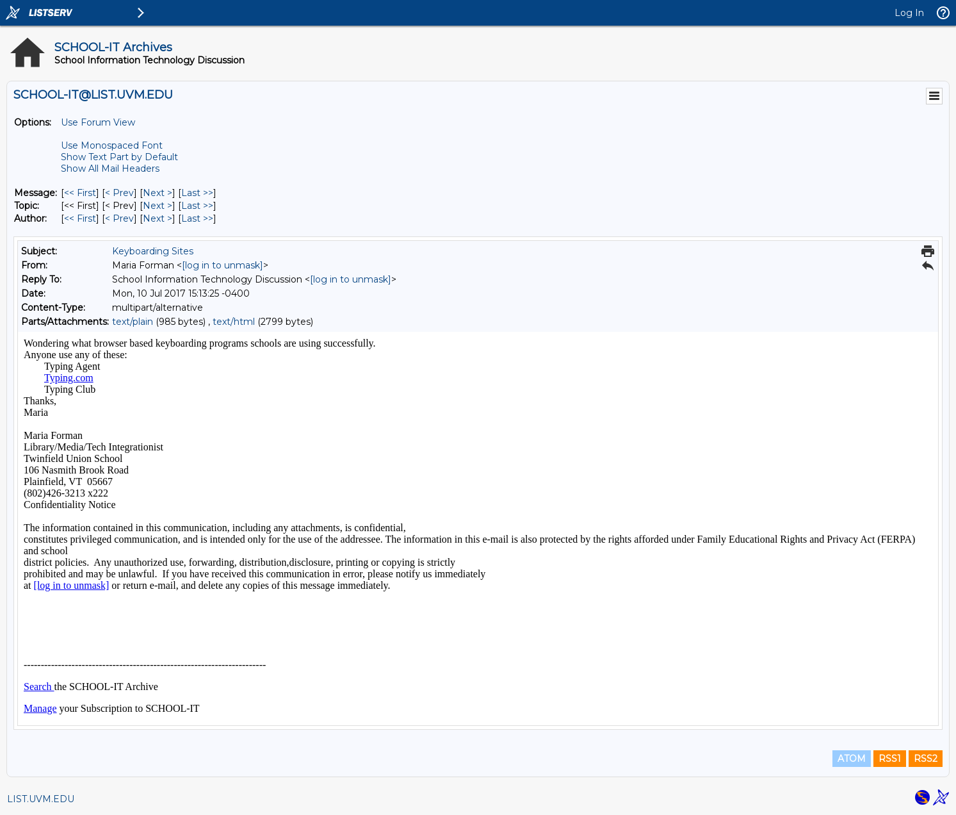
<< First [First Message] (80, 193)
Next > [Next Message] (157, 193)
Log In (909, 13)
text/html (234, 321)
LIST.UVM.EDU (40, 799)
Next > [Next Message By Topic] (157, 205)
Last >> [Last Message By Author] (197, 218)
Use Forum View (98, 122)
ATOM (852, 758)
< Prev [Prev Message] (119, 193)
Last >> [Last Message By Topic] (197, 205)
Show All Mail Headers (110, 168)
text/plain (132, 321)
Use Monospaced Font (112, 145)
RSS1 (890, 758)
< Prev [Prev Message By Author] (119, 218)
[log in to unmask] (222, 265)
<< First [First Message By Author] (80, 218)
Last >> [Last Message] (197, 193)
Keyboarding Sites (152, 251)
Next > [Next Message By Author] (157, 218)
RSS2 (925, 758)
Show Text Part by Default (119, 157)
